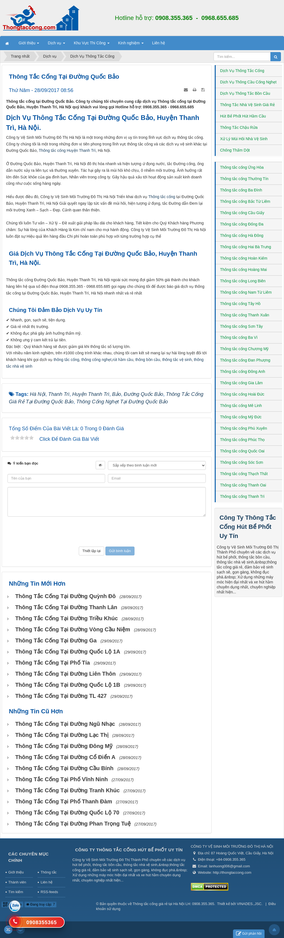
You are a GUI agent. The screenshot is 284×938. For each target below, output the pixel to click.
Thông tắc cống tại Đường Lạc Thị (61, 735)
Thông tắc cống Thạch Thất (244, 473)
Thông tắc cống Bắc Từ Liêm (245, 201)
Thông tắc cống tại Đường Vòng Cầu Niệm (72, 629)
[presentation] (106, 531)
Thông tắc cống (161, 196)
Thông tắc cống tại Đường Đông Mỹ (63, 746)
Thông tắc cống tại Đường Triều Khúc (66, 618)
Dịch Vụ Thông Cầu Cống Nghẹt (248, 82)
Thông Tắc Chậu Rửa (239, 127)
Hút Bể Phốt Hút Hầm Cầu (243, 116)
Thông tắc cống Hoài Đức (242, 394)
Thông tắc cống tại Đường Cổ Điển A (65, 757)
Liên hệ (46, 882)
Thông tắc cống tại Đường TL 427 (61, 696)
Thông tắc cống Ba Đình (241, 190)
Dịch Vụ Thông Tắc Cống (242, 70)
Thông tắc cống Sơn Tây (241, 326)
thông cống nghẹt (96, 359)
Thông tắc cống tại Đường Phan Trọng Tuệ (73, 824)
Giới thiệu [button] (29, 44)
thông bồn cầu (147, 359)
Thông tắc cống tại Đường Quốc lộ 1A (67, 652)
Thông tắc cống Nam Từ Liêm (246, 292)
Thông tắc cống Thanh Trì (242, 496)
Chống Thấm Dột (235, 150)
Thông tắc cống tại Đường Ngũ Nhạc (65, 724)
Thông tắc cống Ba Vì (239, 337)
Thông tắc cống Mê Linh (241, 405)
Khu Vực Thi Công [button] (91, 44)
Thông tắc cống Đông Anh (242, 371)
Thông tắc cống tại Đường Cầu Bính (64, 768)
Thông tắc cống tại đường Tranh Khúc (67, 790)
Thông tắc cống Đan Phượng (245, 360)
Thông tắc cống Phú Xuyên (243, 428)
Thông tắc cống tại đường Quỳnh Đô (65, 596)
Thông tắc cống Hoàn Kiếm (243, 258)
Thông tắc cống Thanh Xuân (244, 315)
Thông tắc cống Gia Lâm (241, 383)
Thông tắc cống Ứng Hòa (242, 167)
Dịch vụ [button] (56, 44)
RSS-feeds (49, 892)
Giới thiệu (16, 872)
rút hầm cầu (123, 359)
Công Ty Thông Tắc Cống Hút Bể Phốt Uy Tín (248, 526)
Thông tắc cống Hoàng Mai (243, 269)
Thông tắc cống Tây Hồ (240, 303)
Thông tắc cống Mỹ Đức (241, 417)
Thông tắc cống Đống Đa (241, 224)
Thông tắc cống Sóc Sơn (241, 462)
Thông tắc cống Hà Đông (241, 235)
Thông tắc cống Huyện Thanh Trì (67, 150)
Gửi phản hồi (249, 933)
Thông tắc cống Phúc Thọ (242, 439)
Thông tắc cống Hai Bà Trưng (245, 247)
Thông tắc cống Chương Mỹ (244, 349)
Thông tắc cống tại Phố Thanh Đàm (63, 801)
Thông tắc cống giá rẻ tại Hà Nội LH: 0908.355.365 (173, 904)
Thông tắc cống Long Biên (243, 281)
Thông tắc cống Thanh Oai (243, 485)
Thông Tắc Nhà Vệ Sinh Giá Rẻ (247, 104)
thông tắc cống (66, 359)
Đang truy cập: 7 (40, 904)
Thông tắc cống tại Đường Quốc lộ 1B (67, 685)
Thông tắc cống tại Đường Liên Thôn (65, 674)
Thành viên (17, 882)
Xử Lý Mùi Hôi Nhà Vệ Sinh (244, 139)
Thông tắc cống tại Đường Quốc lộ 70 (67, 812)
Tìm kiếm (15, 892)
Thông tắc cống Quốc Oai (242, 451)
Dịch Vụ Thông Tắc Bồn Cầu (245, 93)
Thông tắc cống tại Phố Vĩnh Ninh (61, 779)
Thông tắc (48, 872)
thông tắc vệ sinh (177, 359)
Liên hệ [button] (158, 43)
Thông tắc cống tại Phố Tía (52, 663)
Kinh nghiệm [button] (131, 44)
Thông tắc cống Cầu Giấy (242, 213)
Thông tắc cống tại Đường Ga (56, 640)
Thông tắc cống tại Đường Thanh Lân (66, 607)
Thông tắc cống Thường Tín (244, 178)
